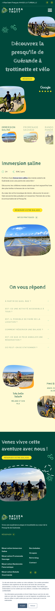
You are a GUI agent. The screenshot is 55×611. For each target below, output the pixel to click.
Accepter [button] (22, 606)
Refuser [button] (32, 606)
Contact (33, 563)
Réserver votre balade (27, 210)
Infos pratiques (25, 217)
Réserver (27, 79)
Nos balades (34, 548)
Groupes (33, 553)
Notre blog (34, 558)
